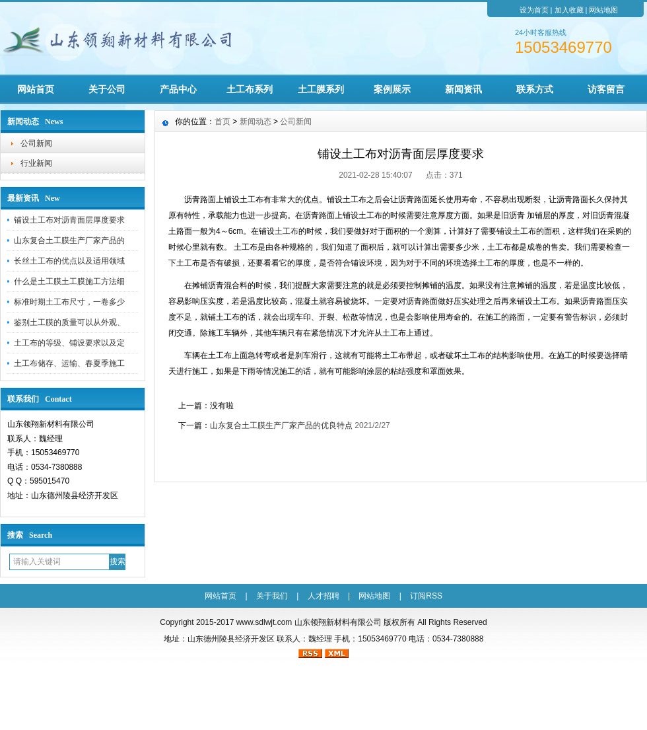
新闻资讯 (463, 89)
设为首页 (534, 10)
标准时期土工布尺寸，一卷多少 (69, 302)
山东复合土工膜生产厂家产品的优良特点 (281, 425)
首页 (222, 121)
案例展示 (392, 89)
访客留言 (606, 89)
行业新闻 (36, 163)
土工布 (286, 231)
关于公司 (106, 89)
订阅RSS (426, 596)
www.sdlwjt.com (264, 622)
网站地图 (603, 10)
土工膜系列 (321, 89)
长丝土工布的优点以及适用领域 (69, 261)
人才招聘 (323, 596)
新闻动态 (255, 121)
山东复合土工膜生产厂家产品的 (69, 240)
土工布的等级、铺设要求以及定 (69, 342)
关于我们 (272, 596)
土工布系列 (249, 89)
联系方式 (534, 89)
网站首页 (35, 89)
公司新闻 (36, 143)
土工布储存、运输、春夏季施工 (69, 363)
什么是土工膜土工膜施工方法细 (69, 281)
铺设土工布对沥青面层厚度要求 (69, 220)
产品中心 (178, 89)
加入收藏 (569, 10)
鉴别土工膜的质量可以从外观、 (69, 322)
